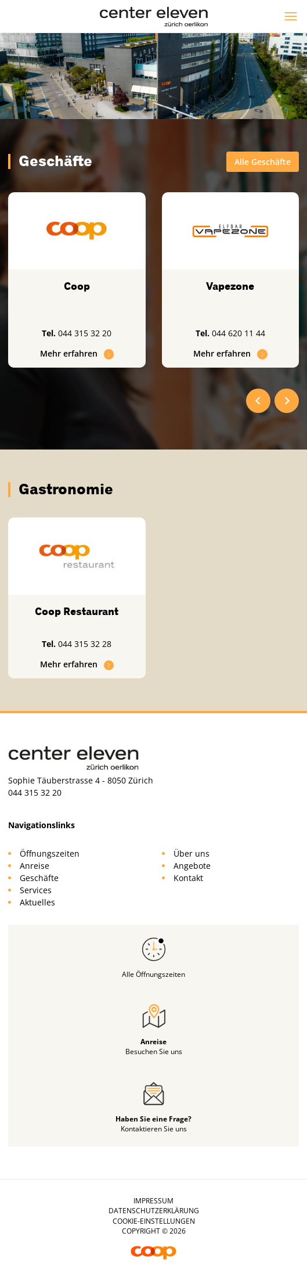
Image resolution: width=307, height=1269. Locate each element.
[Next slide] (287, 401)
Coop (77, 286)
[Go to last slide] (258, 401)
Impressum (153, 1201)
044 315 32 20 (84, 333)
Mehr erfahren (77, 353)
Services (36, 890)
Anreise (34, 865)
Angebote (192, 865)
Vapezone (230, 286)
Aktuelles (37, 902)
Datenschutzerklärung (154, 1211)
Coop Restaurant (76, 611)
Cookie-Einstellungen (154, 1221)
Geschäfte (39, 877)
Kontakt (188, 877)
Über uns (192, 853)
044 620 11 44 (238, 333)
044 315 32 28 (84, 643)
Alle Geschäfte (262, 161)
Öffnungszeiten (50, 853)
